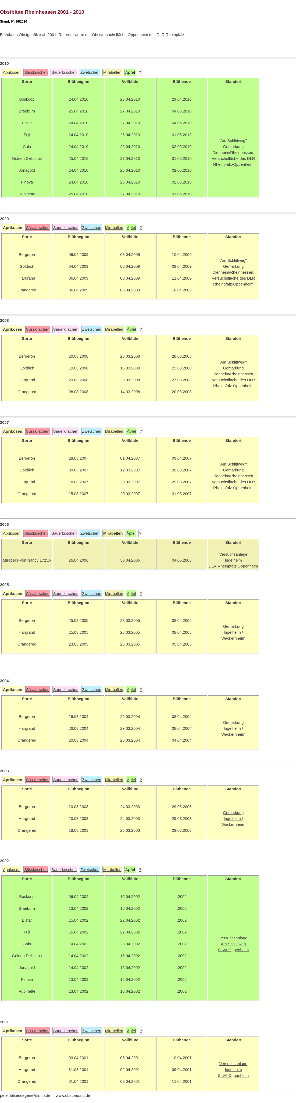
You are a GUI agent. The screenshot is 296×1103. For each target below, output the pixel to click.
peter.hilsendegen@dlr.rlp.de (25, 1095)
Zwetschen (89, 72)
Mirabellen (112, 72)
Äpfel (131, 227)
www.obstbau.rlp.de (73, 1095)
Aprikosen (11, 72)
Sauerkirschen (64, 72)
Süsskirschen (36, 72)
